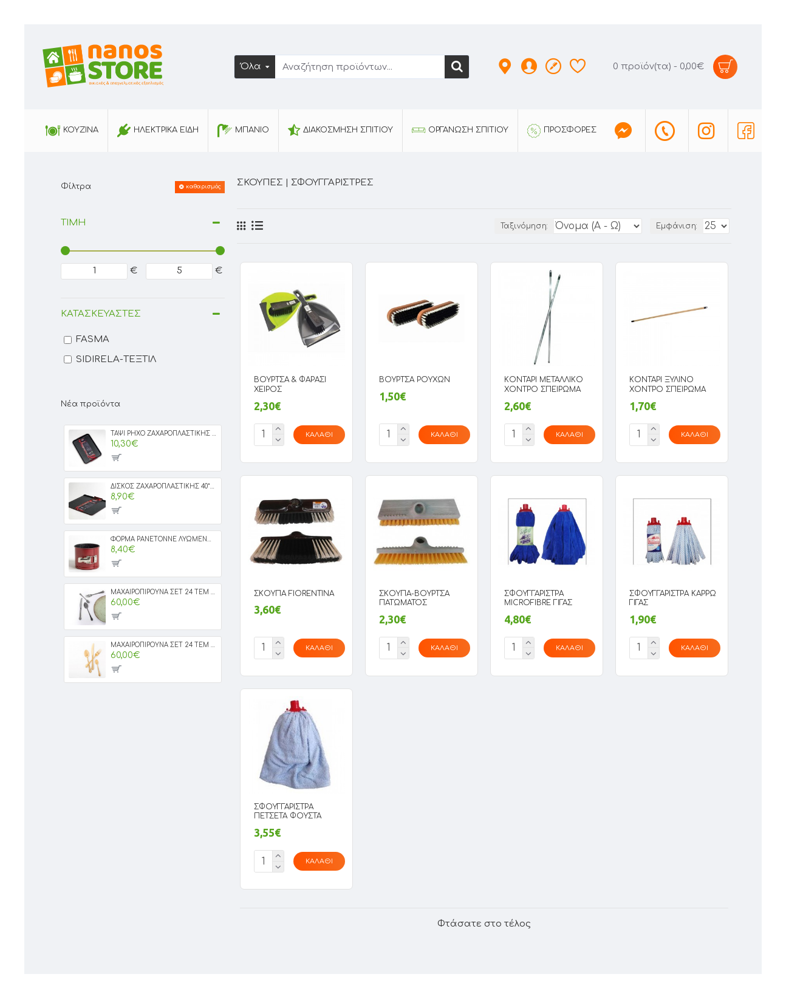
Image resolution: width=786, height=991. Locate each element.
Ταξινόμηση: (498, 226)
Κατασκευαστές (101, 314)
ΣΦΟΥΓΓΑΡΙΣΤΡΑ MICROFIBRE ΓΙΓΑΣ (538, 596)
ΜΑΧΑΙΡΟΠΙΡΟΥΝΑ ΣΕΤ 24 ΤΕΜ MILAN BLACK (164, 592)
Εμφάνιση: (679, 226)
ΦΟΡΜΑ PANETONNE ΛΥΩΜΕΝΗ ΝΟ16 (164, 539)
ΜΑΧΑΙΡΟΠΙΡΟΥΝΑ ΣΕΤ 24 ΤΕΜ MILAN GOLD (164, 645)
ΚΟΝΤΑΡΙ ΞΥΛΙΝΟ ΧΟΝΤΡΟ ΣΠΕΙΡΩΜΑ (667, 384)
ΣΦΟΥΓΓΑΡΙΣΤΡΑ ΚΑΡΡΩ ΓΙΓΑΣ (672, 596)
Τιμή (73, 223)
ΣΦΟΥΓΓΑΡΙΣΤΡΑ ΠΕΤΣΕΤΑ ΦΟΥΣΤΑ (287, 807)
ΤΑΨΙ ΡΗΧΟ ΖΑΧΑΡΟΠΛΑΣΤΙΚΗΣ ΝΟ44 (164, 433)
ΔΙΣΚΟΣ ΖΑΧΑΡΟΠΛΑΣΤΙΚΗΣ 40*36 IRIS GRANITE (164, 486)
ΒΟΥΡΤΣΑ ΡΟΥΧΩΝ (414, 379)
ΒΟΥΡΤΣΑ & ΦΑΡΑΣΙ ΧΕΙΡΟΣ (290, 384)
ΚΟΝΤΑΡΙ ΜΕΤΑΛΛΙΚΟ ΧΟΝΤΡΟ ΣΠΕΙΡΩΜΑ (543, 384)
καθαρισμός (203, 186)
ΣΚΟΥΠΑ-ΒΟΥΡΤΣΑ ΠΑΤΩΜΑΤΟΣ (414, 596)
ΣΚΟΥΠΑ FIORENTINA (294, 591)
